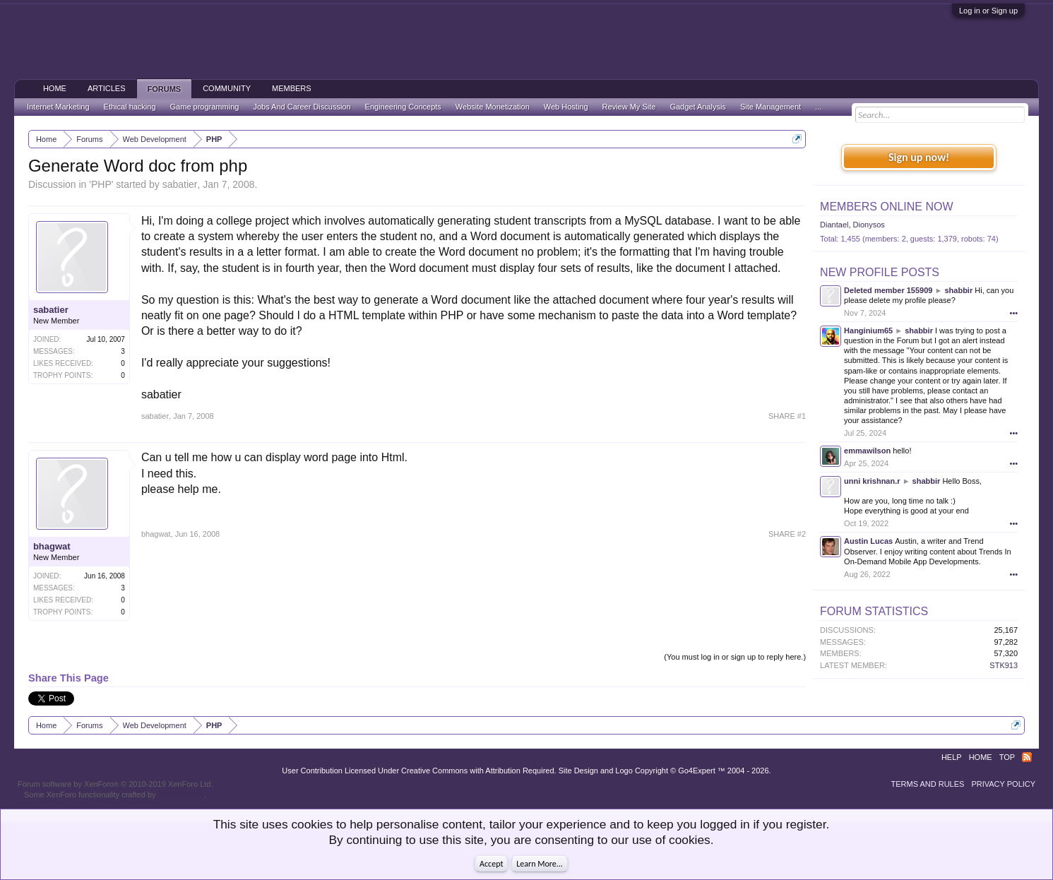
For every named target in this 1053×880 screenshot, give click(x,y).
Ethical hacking (130, 106)
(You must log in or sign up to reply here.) (735, 657)
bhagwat (52, 546)
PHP (101, 184)
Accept (491, 864)
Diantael (834, 224)
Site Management (770, 106)
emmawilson (867, 450)
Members (291, 88)
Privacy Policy (1003, 784)
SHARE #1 (787, 416)
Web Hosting (566, 106)
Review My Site (629, 106)
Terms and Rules (927, 784)
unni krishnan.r (872, 481)
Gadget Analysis (698, 106)
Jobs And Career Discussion (301, 106)
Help (951, 757)
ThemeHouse (180, 794)
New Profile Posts (879, 272)
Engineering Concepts (403, 106)
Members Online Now (886, 207)
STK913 (1003, 665)
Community (227, 88)
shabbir (958, 290)
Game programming (204, 106)
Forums (165, 89)
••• (1014, 313)
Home (54, 88)
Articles (107, 88)
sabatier (180, 184)
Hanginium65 (868, 330)
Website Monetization (493, 106)
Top (1007, 757)
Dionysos (869, 224)
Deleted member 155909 (888, 290)
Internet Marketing (58, 106)
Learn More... (539, 864)
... (818, 106)
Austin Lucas (868, 541)
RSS (1027, 757)
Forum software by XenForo (115, 784)
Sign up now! (918, 157)
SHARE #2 (787, 534)
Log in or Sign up (988, 10)
